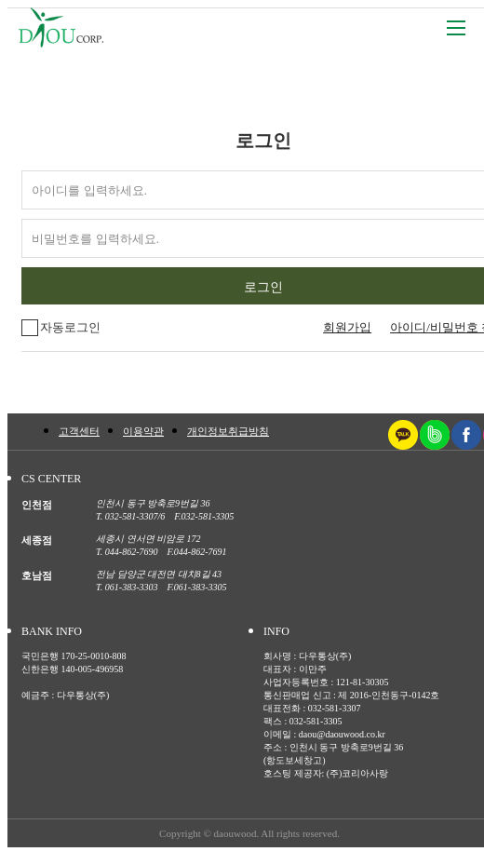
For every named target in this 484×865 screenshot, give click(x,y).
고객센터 (79, 431)
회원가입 (347, 327)
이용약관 (143, 431)
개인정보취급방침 (228, 431)
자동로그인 (61, 327)
